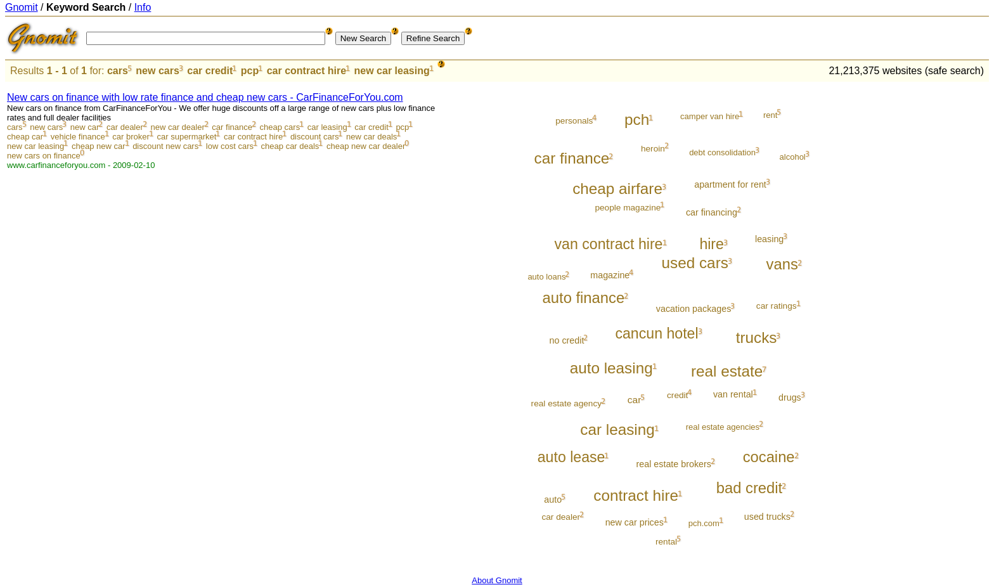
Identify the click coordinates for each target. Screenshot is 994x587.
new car (85, 127)
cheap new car (99, 146)
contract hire (635, 495)
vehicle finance (78, 136)
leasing (769, 239)
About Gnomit (497, 580)
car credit (210, 70)
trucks (756, 337)
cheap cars (280, 127)
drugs (789, 397)
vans (782, 264)
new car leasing (392, 70)
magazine (609, 275)
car (635, 399)
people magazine (628, 207)
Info (143, 7)
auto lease (571, 457)
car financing (711, 212)
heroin (653, 148)
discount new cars (165, 146)
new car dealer (177, 127)
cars (117, 70)
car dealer (124, 127)
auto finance (584, 297)
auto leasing (611, 368)
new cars (157, 70)
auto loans (546, 276)
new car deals (371, 136)
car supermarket (187, 136)
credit (677, 395)
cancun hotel (656, 333)
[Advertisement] (936, 274)
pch (636, 119)
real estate (727, 371)
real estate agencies (722, 427)
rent (770, 115)
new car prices (634, 522)
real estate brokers (673, 464)
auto (553, 499)
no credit (567, 340)
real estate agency (566, 403)
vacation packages (693, 309)
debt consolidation (722, 152)
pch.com (704, 523)
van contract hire (609, 244)
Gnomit (21, 7)
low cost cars (230, 146)
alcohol (793, 157)
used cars (695, 262)
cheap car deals (290, 146)
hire (711, 244)
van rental (733, 394)
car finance (232, 127)
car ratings (776, 306)
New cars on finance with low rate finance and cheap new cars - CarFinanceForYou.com (205, 97)
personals (574, 121)
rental (666, 541)
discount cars (314, 136)
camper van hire (709, 116)
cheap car (25, 136)
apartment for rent (730, 184)
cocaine (769, 456)
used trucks (767, 517)
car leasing (327, 127)
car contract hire (306, 70)
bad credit (749, 487)
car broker (131, 136)
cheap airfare (617, 188)
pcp (250, 70)
